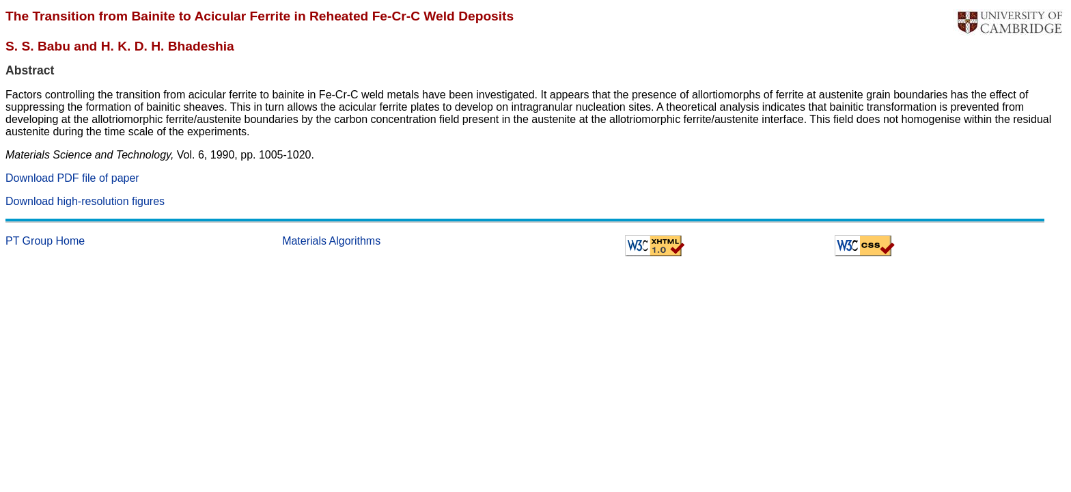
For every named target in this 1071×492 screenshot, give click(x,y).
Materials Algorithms (331, 241)
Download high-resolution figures (85, 201)
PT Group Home (45, 241)
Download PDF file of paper (72, 178)
